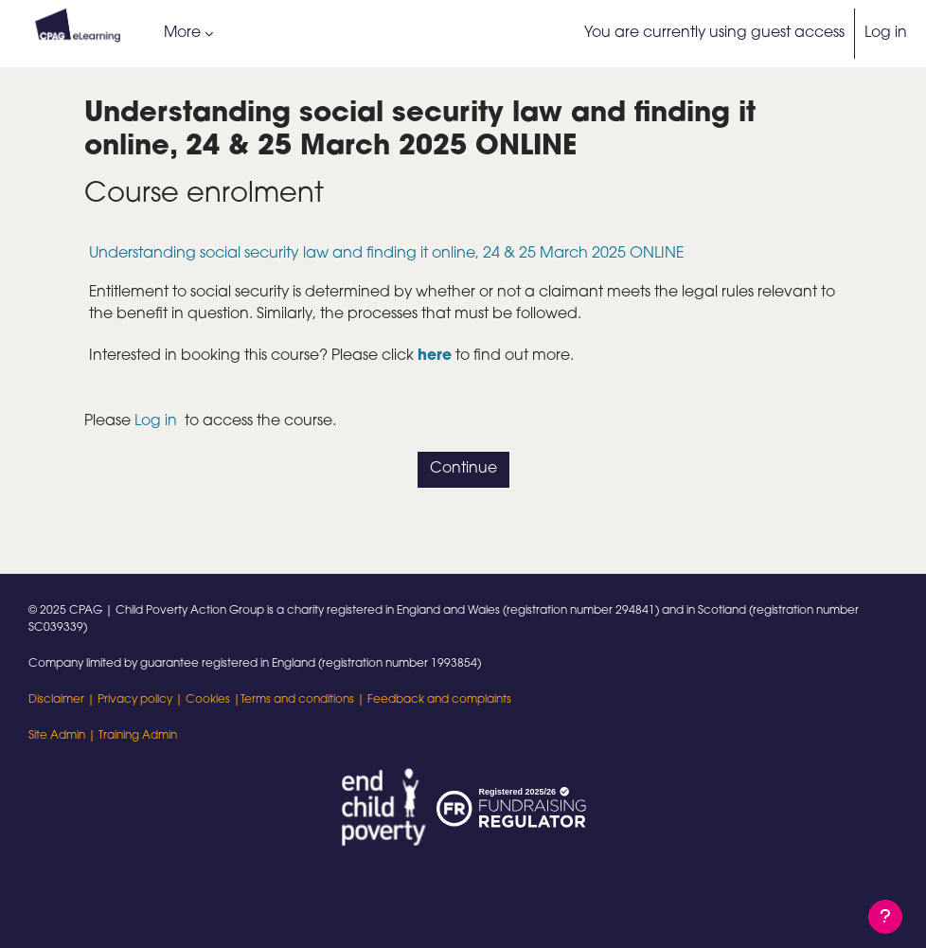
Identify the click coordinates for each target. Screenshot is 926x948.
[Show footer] (885, 917)
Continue (463, 468)
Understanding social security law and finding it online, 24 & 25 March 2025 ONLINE (387, 253)
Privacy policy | (142, 700)
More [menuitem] (182, 33)
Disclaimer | (63, 700)
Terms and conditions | (303, 700)
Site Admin (56, 736)
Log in (885, 33)
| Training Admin (131, 736)
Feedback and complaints (439, 700)
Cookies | (213, 700)
